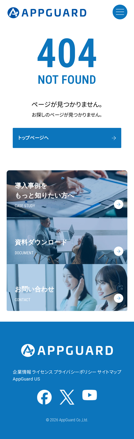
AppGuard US (26, 379)
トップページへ (33, 138)
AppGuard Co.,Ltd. (73, 420)
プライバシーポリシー (75, 372)
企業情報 (22, 372)
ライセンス (42, 372)
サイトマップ (109, 372)
